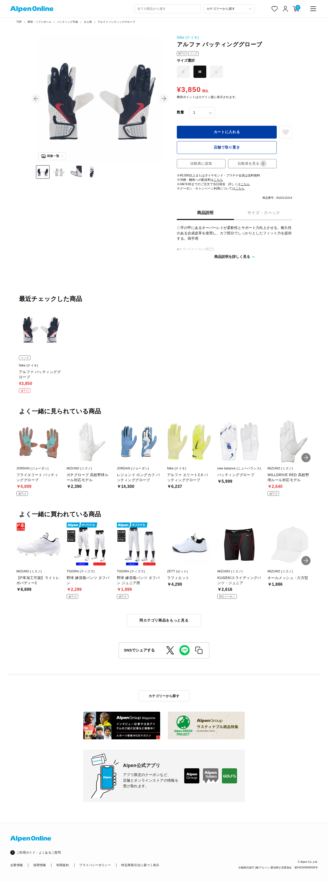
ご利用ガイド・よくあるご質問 (38, 852)
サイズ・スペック (263, 213)
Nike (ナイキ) (188, 37)
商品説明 (205, 213)
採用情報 (39, 865)
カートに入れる (227, 132)
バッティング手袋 (67, 21)
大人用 (88, 21)
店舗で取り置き (227, 147)
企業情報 (16, 865)
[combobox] (167, 8)
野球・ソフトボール (39, 21)
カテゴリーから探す (164, 696)
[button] (35, 98)
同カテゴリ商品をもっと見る (163, 620)
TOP (19, 21)
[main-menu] (313, 8)
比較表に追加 (201, 163)
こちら (218, 180)
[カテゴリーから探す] (229, 8)
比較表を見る (252, 163)
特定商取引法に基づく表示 (140, 865)
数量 (180, 112)
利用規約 (62, 865)
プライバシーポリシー (95, 865)
